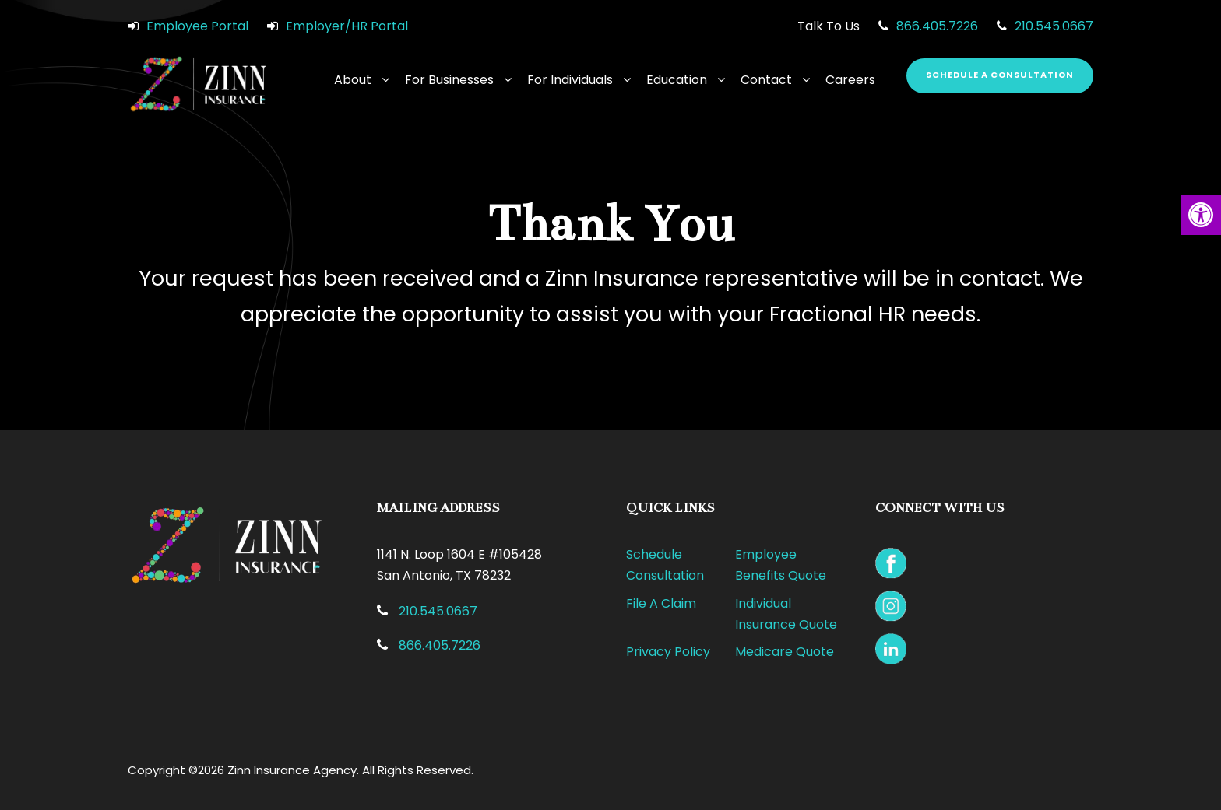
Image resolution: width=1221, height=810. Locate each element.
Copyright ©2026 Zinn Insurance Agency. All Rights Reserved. (300, 770)
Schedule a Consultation (1000, 74)
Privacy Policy (668, 652)
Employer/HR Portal (347, 26)
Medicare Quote (784, 652)
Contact (766, 80)
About (352, 80)
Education (676, 80)
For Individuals (570, 80)
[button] (1201, 215)
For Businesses (449, 80)
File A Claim (661, 603)
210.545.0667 (1054, 26)
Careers (850, 80)
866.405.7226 (937, 26)
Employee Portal (197, 26)
